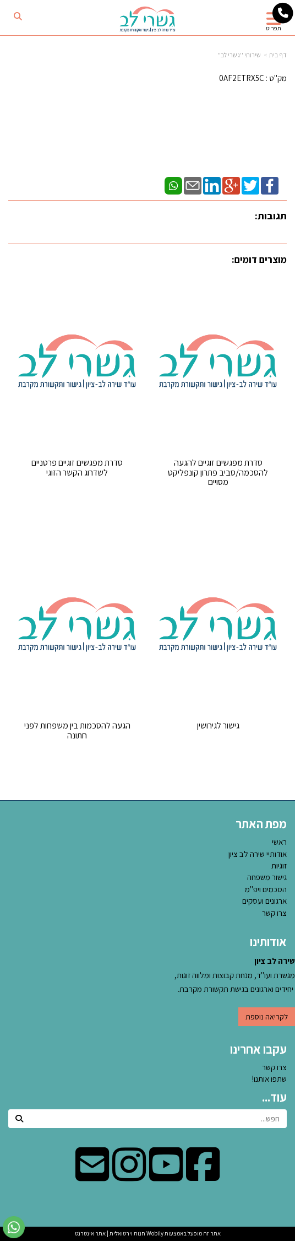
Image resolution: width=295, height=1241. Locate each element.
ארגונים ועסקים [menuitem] (264, 900)
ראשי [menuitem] (279, 842)
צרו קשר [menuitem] (274, 913)
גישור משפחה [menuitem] (267, 877)
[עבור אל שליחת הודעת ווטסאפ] (14, 1227)
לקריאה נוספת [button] (266, 1017)
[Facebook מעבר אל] (203, 1175)
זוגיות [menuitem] (279, 865)
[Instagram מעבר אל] (129, 1175)
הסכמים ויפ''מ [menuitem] (266, 889)
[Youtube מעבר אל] (166, 1175)
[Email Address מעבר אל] (92, 1175)
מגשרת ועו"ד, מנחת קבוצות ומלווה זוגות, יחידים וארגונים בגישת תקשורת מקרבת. (234, 975)
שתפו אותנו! (269, 1078)
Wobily (154, 1233)
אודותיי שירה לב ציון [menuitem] (257, 854)
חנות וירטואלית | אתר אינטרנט (110, 1233)
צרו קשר (274, 1067)
